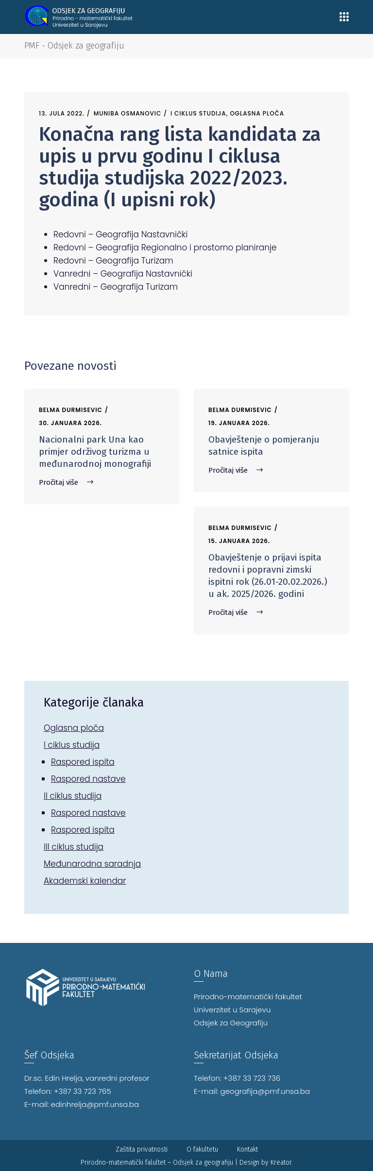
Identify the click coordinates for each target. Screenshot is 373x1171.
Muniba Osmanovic (128, 113)
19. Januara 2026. (239, 423)
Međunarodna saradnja (92, 864)
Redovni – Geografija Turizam (113, 260)
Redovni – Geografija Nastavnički (120, 234)
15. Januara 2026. (239, 541)
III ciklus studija (73, 847)
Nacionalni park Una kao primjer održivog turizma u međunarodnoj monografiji (95, 451)
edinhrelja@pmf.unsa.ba (95, 1104)
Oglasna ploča (257, 113)
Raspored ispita (83, 762)
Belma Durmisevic (70, 410)
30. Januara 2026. (70, 423)
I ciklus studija (198, 113)
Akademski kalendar (85, 881)
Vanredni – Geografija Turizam (115, 287)
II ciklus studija (73, 796)
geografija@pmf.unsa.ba (265, 1091)
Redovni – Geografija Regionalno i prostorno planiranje (165, 247)
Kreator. (282, 1162)
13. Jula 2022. (62, 113)
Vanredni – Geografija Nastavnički (122, 274)
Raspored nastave (88, 779)
